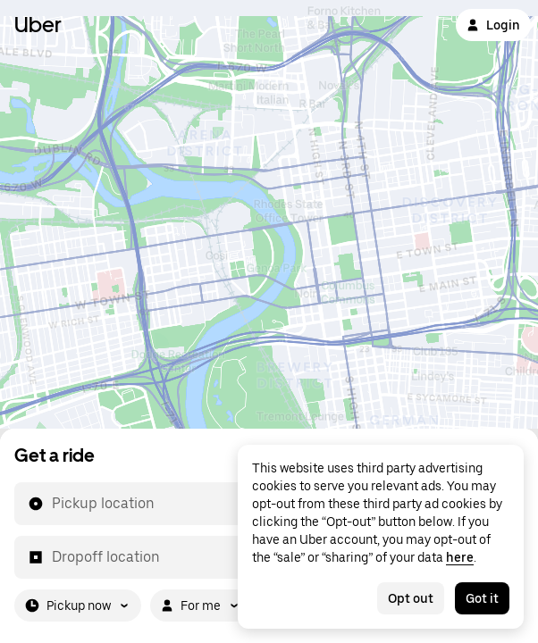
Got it (482, 598)
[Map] (269, 214)
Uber (38, 25)
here (460, 557)
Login (493, 25)
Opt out (410, 598)
